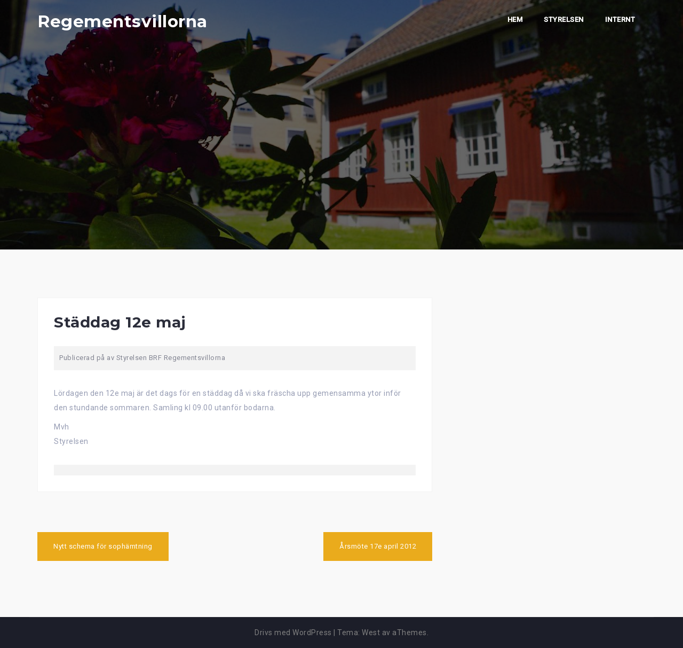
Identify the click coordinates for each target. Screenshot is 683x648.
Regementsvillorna (122, 21)
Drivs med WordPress (293, 632)
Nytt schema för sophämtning (103, 546)
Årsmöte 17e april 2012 (377, 546)
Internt (620, 19)
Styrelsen (564, 19)
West (371, 632)
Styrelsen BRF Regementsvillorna (171, 358)
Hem (515, 19)
